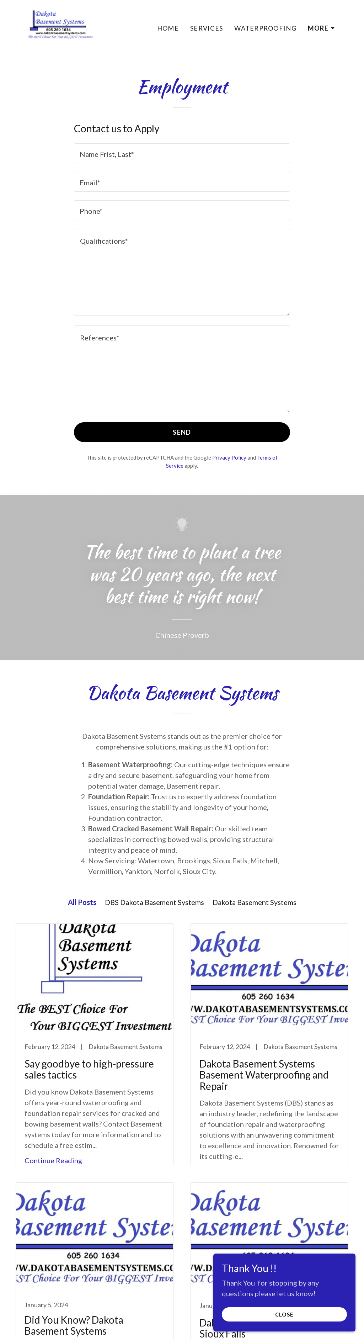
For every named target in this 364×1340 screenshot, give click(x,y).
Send (182, 432)
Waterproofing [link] (265, 28)
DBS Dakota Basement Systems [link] (154, 902)
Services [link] (206, 28)
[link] (58, 26)
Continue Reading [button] (53, 1160)
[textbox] (182, 153)
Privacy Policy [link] (229, 457)
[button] (322, 28)
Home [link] (168, 28)
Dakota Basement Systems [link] (254, 902)
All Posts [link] (82, 902)
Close (284, 1314)
